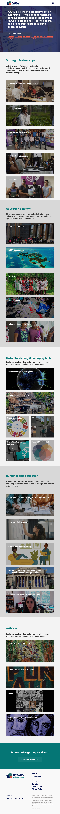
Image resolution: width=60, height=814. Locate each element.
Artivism (36, 39)
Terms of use (37, 787)
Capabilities (36, 776)
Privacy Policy (37, 789)
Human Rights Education (22, 39)
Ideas (34, 779)
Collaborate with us (29, 760)
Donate (35, 784)
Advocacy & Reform (31, 37)
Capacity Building (15, 37)
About (34, 774)
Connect (35, 781)
